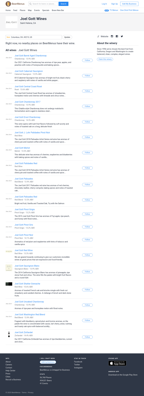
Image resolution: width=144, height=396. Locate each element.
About (8, 362)
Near (8, 37)
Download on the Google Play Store (122, 375)
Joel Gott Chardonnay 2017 (27, 102)
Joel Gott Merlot (22, 148)
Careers (9, 365)
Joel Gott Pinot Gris (24, 225)
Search (63, 4)
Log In (104, 4)
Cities (8, 377)
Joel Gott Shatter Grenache (27, 283)
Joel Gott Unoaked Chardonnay (29, 301)
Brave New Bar (58, 10)
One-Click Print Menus (129, 10)
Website (103, 36)
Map (30, 10)
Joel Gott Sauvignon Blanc (27, 266)
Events (37, 10)
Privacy (30, 392)
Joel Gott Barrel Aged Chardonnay (31, 55)
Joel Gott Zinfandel (24, 332)
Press (8, 374)
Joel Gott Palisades (24, 178)
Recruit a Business (13, 380)
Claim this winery (105, 59)
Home (8, 10)
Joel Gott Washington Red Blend (30, 314)
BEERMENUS (15, 4)
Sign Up (114, 4)
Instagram (78, 368)
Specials (45, 10)
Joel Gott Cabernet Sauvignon (29, 71)
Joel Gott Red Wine (24, 250)
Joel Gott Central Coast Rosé (28, 86)
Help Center (10, 371)
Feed (15, 10)
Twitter (77, 365)
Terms (24, 392)
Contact (9, 368)
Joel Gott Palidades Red (26, 163)
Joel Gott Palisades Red (26, 196)
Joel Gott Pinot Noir (24, 235)
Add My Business (129, 4)
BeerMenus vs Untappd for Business (55, 370)
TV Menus (114, 10)
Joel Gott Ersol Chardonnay (27, 117)
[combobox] (34, 37)
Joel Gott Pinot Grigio (25, 209)
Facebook (78, 362)
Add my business (47, 362)
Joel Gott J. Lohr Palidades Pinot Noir (32, 132)
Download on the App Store (117, 363)
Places (22, 10)
